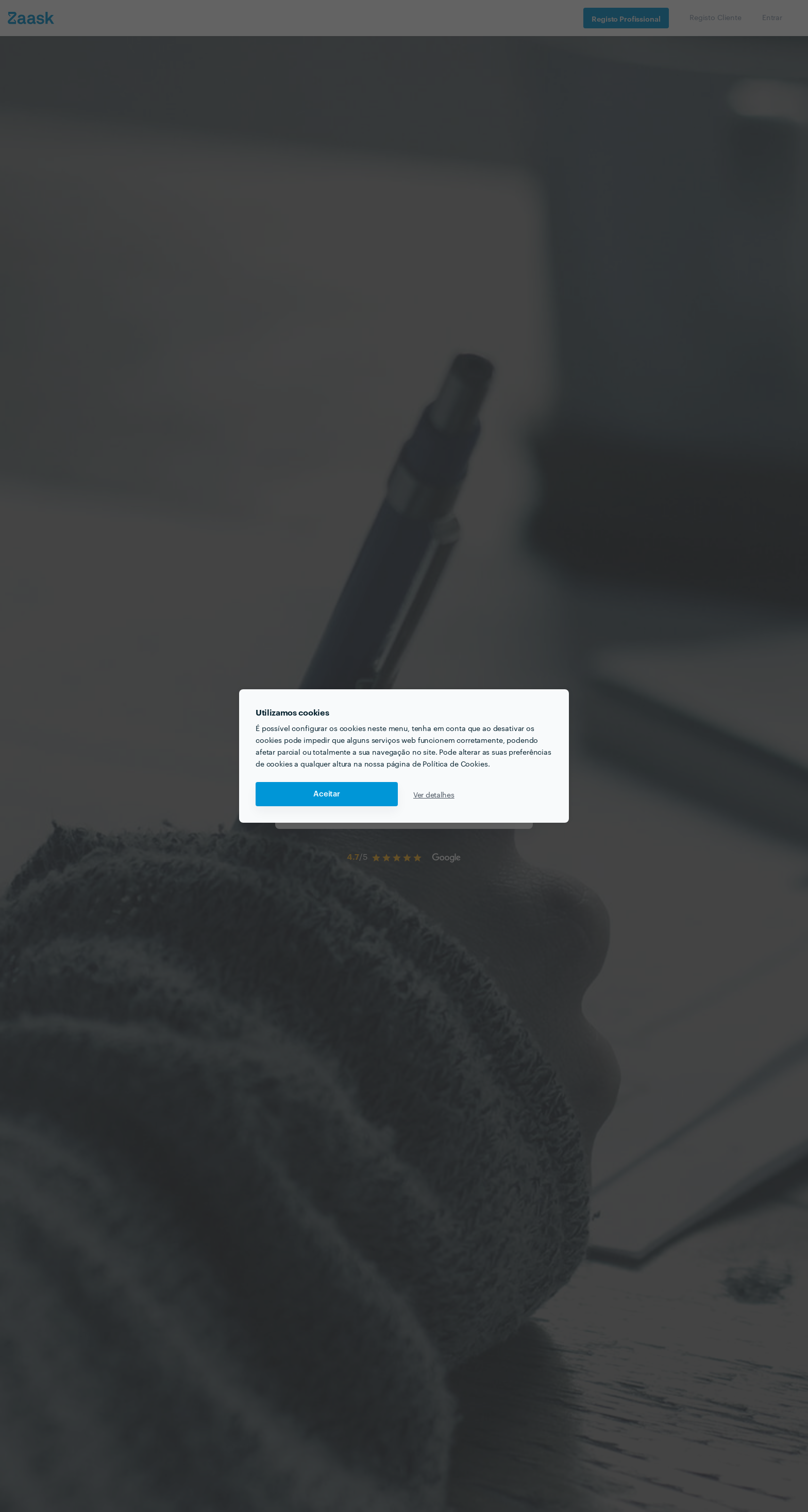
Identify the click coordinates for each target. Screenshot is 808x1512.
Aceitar (326, 794)
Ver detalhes (433, 794)
